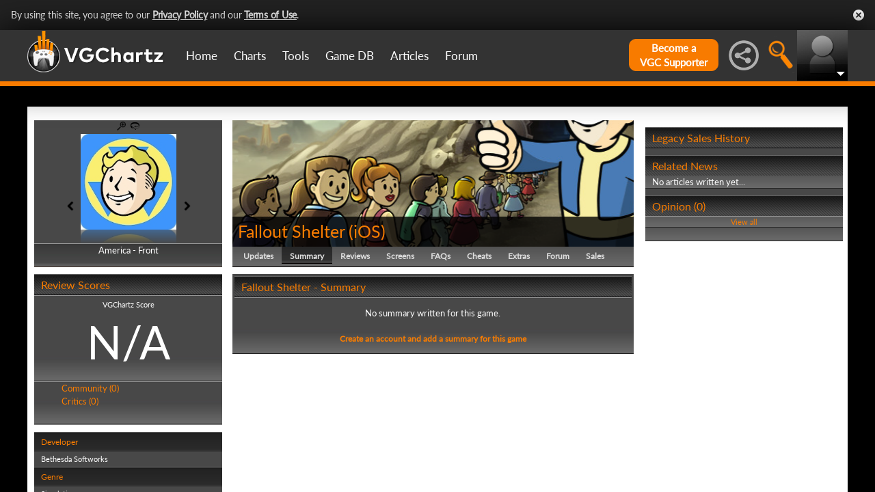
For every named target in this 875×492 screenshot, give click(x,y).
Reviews (355, 256)
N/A (128, 341)
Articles (409, 56)
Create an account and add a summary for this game (433, 338)
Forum (461, 56)
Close (858, 15)
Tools (295, 56)
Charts (250, 56)
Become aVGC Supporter (674, 55)
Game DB (349, 56)
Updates (258, 256)
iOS (367, 231)
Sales (595, 256)
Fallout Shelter (291, 231)
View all (744, 221)
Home (201, 56)
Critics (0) (80, 401)
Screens (400, 256)
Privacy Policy (180, 14)
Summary (307, 256)
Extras (519, 256)
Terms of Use (270, 14)
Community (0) (90, 388)
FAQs (440, 256)
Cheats (479, 256)
